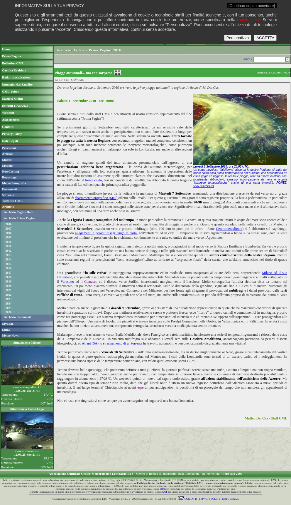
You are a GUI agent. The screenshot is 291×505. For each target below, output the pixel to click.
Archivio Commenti (17, 317)
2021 (8, 290)
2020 (8, 285)
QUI (162, 488)
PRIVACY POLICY (209, 498)
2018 (8, 277)
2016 (8, 268)
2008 (8, 233)
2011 (8, 246)
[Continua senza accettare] (252, 6)
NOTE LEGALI (230, 498)
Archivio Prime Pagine (19, 218)
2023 (8, 299)
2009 (8, 237)
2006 (8, 224)
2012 (8, 250)
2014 (8, 259)
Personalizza (237, 38)
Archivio (64, 50)
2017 (8, 272)
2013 (8, 255)
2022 (8, 294)
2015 (8, 263)
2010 (8, 241)
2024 (8, 303)
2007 (8, 228)
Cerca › (248, 59)
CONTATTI (187, 498)
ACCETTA (265, 38)
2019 (8, 281)
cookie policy (248, 20)
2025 (8, 308)
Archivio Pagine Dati (18, 212)
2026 (8, 312)
